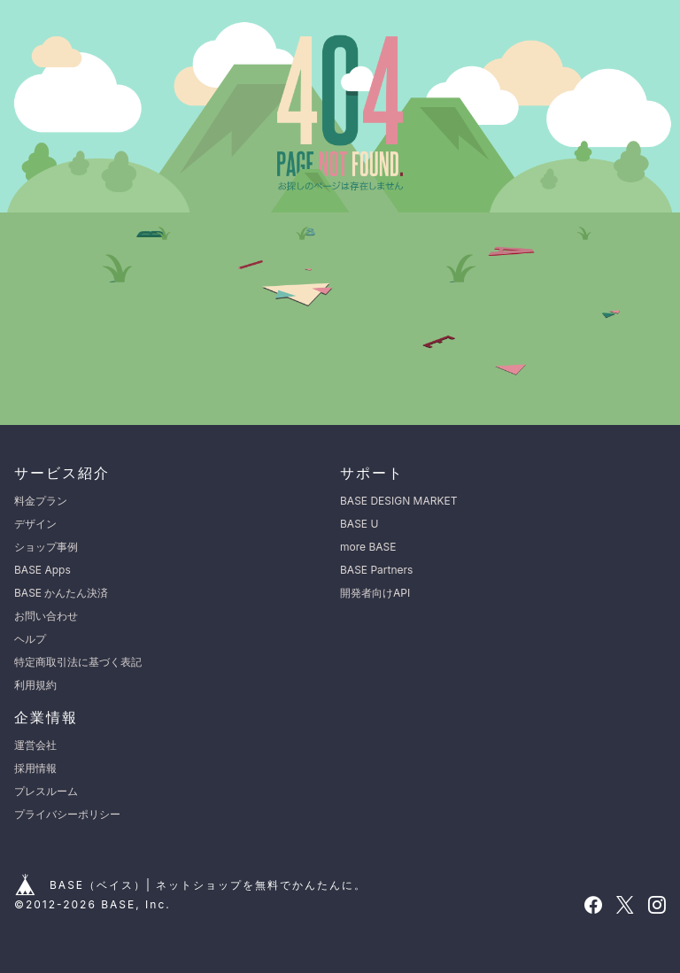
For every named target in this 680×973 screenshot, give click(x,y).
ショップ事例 (46, 546)
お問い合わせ (46, 615)
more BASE (368, 546)
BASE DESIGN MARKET (398, 500)
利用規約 (35, 684)
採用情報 (35, 768)
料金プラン (40, 500)
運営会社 (35, 745)
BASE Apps (42, 569)
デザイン (35, 523)
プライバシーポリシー (67, 814)
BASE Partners (376, 569)
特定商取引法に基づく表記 (78, 661)
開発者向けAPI (375, 592)
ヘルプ (30, 638)
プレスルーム (46, 791)
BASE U (359, 523)
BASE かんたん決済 (61, 592)
